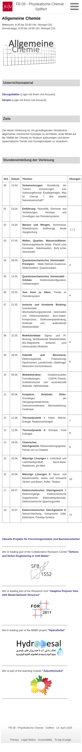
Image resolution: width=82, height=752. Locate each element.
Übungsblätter (11, 94)
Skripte (6, 100)
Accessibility (45, 739)
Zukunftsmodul (52, 670)
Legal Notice (28, 739)
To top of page (62, 739)
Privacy (14, 739)
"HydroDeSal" (56, 630)
